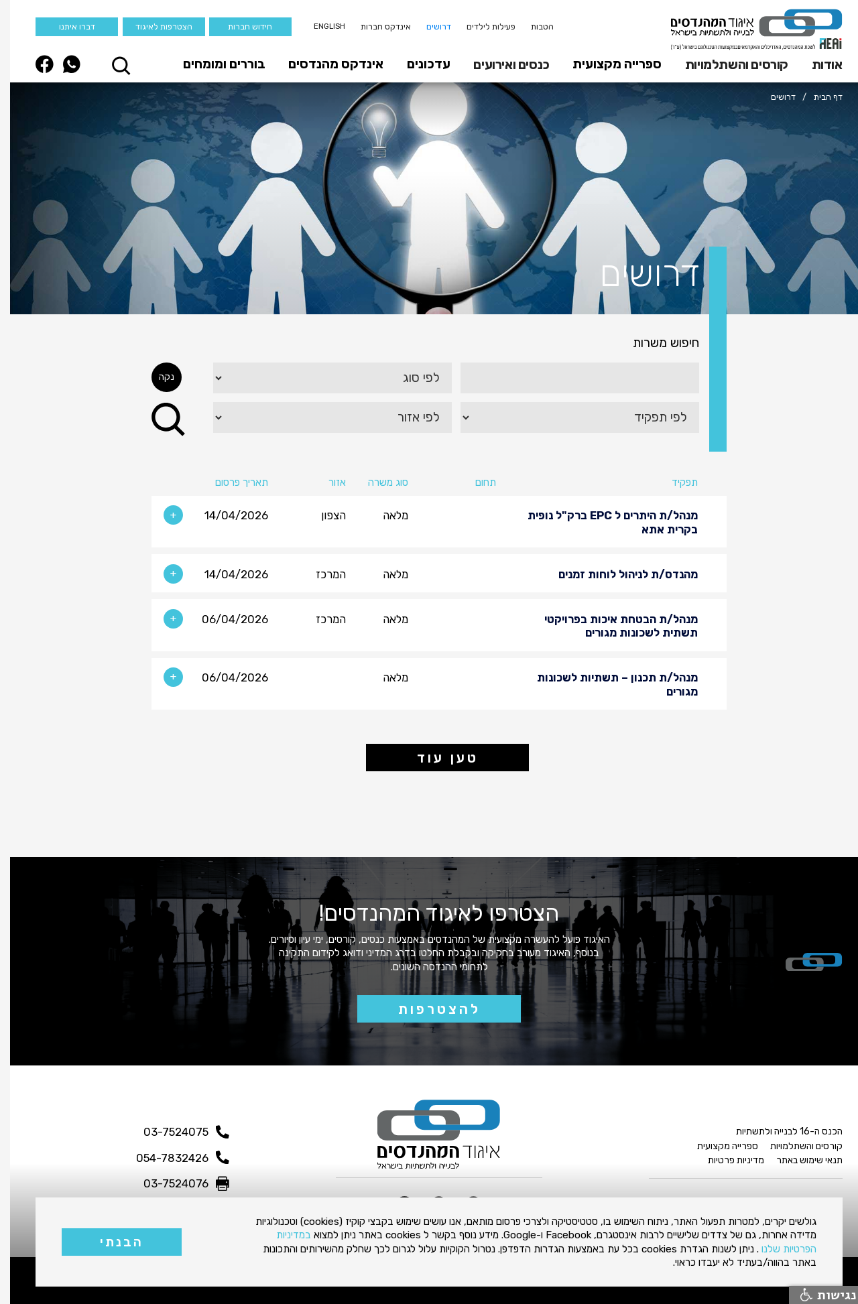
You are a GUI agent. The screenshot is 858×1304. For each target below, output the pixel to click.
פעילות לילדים (480, 26)
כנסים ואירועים (501, 64)
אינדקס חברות (376, 26)
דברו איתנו (67, 26)
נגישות (818, 1295)
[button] (813, 65)
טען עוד (438, 758)
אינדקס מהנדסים (325, 64)
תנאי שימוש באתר (799, 1160)
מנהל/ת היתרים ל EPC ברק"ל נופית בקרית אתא (602, 522)
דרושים (428, 26)
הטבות (532, 26)
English (319, 26)
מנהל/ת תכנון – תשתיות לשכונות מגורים (607, 684)
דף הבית (818, 97)
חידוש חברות (240, 26)
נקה (156, 377)
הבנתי (111, 1242)
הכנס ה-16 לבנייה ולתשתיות (779, 1131)
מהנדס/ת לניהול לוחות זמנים (618, 574)
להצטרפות (429, 1009)
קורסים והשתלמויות (726, 64)
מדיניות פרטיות (726, 1160)
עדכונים (418, 64)
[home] (747, 29)
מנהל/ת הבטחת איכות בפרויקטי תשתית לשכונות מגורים (611, 625)
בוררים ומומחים (214, 64)
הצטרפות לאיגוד (153, 26)
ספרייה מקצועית (607, 64)
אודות (817, 64)
